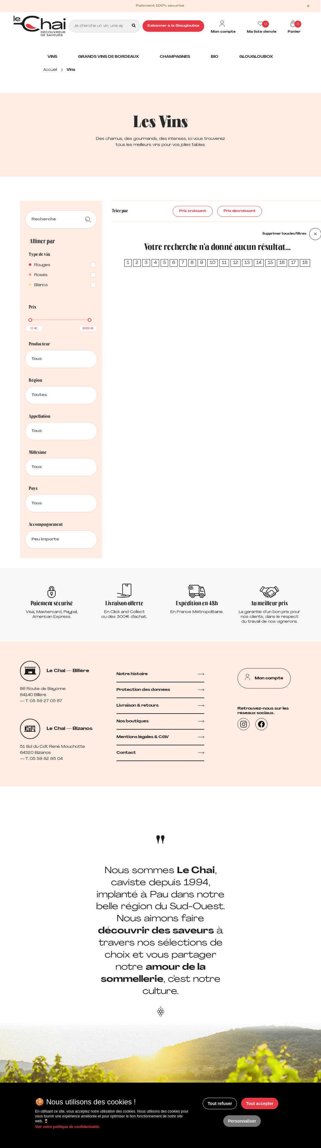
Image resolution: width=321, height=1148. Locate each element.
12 (235, 263)
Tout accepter (260, 1103)
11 (224, 263)
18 (305, 263)
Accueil (50, 70)
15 (270, 263)
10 (212, 263)
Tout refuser (220, 1103)
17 (293, 263)
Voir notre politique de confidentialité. (67, 1127)
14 (258, 263)
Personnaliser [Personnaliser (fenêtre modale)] (242, 1121)
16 (282, 263)
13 (247, 263)
